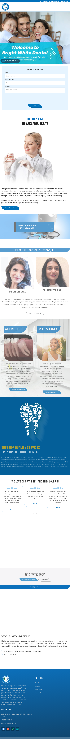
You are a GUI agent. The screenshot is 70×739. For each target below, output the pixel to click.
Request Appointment (18, 395)
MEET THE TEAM (35, 319)
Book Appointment (10, 208)
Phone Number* (9, 79)
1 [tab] (34, 514)
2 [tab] (36, 514)
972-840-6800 (27, 234)
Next (67, 38)
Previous (3, 38)
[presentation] (19, 97)
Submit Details (35, 106)
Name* (6, 72)
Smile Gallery (39, 689)
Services (37, 686)
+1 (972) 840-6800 (6, 720)
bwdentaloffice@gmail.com (9, 723)
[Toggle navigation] (66, 7)
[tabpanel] (35, 495)
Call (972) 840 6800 (10, 61)
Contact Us (38, 693)
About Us (38, 683)
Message (7, 86)
